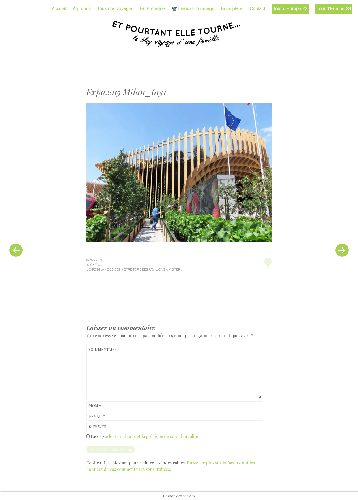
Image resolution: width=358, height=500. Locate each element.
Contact (257, 8)
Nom (95, 405)
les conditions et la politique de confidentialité (153, 436)
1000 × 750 (93, 265)
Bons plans (232, 8)
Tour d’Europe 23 (334, 8)
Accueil (59, 8)
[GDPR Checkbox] (88, 436)
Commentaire (104, 349)
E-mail (97, 416)
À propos (82, 8)
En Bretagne (152, 8)
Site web (97, 426)
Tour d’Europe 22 (290, 8)
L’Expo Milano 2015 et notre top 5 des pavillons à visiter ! (133, 269)
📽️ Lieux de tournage (192, 8)
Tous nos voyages (115, 8)
